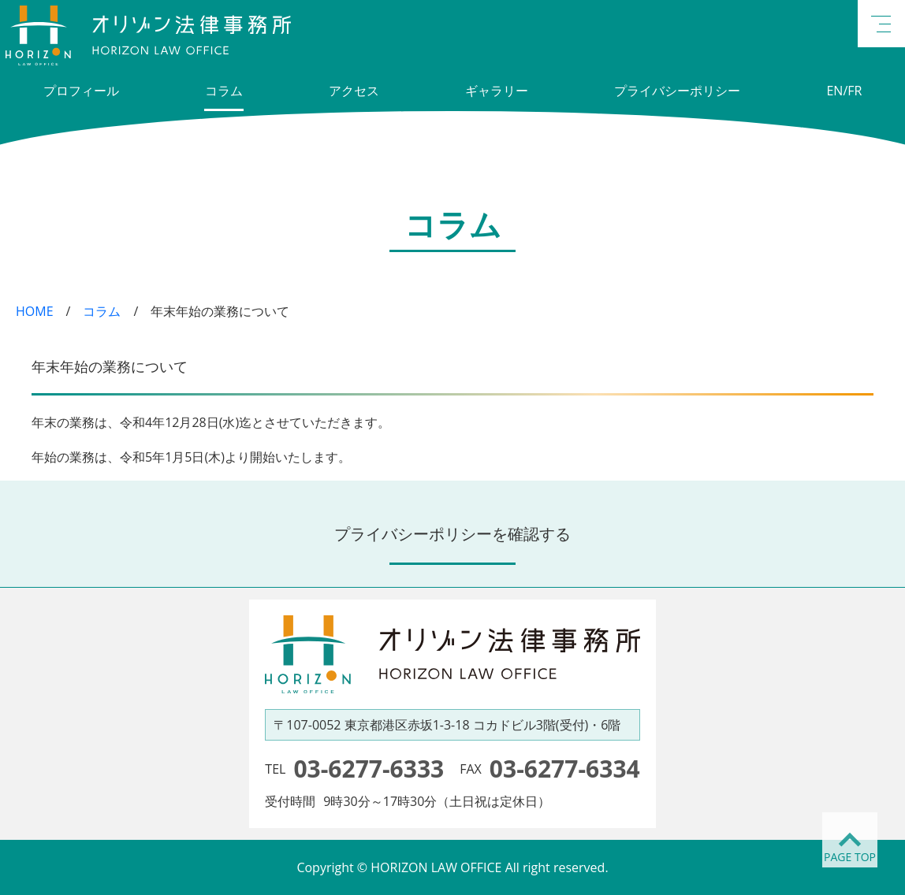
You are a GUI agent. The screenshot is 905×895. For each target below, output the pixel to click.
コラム (224, 90)
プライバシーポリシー (677, 90)
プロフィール (81, 90)
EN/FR (844, 90)
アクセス (354, 90)
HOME (35, 311)
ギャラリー (496, 90)
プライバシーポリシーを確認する (452, 533)
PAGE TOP (850, 856)
